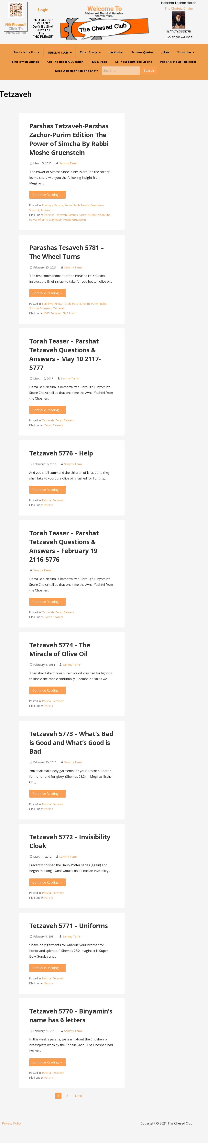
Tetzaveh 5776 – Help (61, 453)
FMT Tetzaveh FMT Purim (60, 313)
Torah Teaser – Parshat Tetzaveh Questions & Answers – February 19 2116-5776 (64, 546)
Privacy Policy (12, 1123)
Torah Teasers (64, 420)
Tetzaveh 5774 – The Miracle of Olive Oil (59, 649)
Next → (80, 1096)
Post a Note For (26, 52)
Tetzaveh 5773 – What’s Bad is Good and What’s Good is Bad (71, 742)
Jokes (165, 52)
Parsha (58, 205)
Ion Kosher (116, 52)
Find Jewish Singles (25, 62)
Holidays (47, 205)
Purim (68, 205)
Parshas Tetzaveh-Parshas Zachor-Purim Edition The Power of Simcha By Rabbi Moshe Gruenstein (69, 139)
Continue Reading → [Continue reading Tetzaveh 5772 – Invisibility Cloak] (47, 882)
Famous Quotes (142, 52)
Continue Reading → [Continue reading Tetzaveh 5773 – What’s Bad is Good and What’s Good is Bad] (47, 793)
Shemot (34, 210)
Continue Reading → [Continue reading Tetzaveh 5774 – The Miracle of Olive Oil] (47, 690)
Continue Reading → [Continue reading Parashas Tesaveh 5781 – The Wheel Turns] (47, 293)
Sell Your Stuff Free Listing (133, 62)
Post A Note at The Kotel (178, 62)
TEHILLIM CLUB (59, 52)
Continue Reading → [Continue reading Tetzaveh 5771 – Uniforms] (47, 968)
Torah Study (90, 52)
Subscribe (186, 52)
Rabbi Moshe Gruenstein (88, 205)
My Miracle (99, 62)
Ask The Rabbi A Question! (65, 62)
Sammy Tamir (68, 163)
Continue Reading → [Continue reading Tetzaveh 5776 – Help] (47, 490)
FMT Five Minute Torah (56, 303)
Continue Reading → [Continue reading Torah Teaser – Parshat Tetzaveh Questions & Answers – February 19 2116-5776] (47, 602)
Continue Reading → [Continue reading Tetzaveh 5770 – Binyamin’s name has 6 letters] (47, 1062)
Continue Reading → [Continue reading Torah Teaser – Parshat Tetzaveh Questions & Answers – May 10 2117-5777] (47, 410)
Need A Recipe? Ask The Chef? (76, 71)
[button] (43, 10)
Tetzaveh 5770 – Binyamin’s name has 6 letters (70, 1015)
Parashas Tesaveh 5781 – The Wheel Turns (66, 252)
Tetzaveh (46, 210)
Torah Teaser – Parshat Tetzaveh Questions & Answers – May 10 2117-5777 (65, 354)
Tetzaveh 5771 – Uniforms (68, 925)
